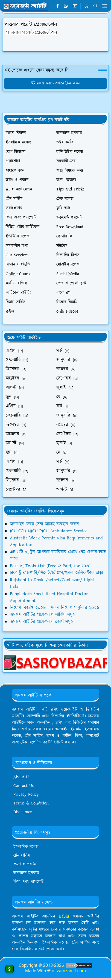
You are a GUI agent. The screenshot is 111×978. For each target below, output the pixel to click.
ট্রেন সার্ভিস (21, 855)
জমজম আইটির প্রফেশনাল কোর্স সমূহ (41, 621)
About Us (21, 777)
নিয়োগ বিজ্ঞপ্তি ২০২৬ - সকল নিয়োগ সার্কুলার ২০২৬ (54, 607)
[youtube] (75, 6)
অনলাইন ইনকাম (26, 873)
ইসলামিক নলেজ (26, 847)
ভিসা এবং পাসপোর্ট (28, 882)
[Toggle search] (95, 6)
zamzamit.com (71, 970)
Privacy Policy (26, 794)
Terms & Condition (31, 803)
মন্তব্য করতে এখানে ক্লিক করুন (55, 83)
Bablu (66, 916)
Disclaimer (22, 812)
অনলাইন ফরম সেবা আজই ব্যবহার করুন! (45, 524)
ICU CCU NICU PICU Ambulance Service (48, 531)
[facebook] (57, 6)
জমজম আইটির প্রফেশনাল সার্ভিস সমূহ (42, 614)
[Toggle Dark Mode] (86, 6)
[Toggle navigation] (105, 6)
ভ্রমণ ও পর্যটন (24, 864)
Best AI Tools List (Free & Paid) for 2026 (50, 566)
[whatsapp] (66, 6)
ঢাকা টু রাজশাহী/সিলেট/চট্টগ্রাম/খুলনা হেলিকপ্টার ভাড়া (56, 572)
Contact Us (23, 786)
